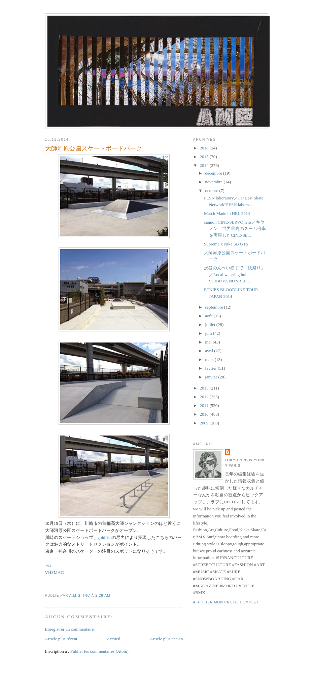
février (211, 368)
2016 (205, 147)
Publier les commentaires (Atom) (99, 651)
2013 (205, 388)
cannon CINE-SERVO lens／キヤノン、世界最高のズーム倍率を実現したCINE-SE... (235, 229)
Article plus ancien (166, 638)
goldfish (105, 537)
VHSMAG (54, 572)
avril (209, 350)
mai (209, 342)
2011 (205, 405)
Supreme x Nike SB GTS (226, 243)
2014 (205, 165)
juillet (210, 324)
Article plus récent (61, 638)
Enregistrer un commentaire (69, 629)
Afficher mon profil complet (226, 602)
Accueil (113, 638)
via (48, 565)
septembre (214, 307)
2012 (205, 396)
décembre (214, 173)
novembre (214, 181)
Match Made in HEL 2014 (227, 213)
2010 (205, 414)
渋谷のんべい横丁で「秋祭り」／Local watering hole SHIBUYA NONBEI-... (234, 274)
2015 (205, 156)
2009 (205, 422)
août (209, 315)
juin (209, 333)
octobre (212, 190)
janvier (211, 376)
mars (210, 359)
